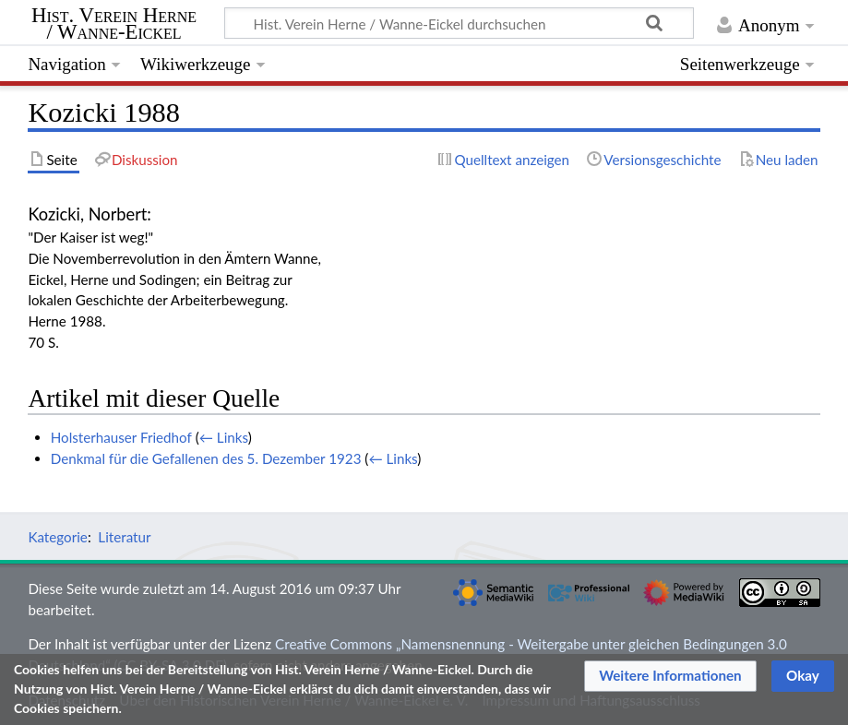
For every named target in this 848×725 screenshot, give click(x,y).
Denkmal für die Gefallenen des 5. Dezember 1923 (206, 458)
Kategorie (57, 537)
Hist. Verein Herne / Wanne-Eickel (114, 24)
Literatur (124, 537)
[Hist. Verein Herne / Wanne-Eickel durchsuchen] (459, 23)
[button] (670, 676)
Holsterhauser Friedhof (121, 437)
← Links (223, 437)
